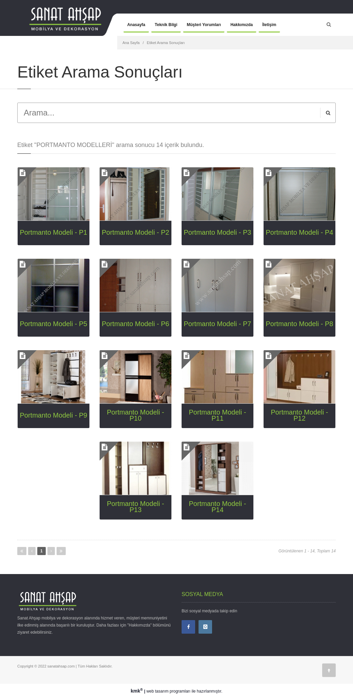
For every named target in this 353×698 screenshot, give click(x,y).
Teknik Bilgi (166, 24)
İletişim (269, 24)
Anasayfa (136, 24)
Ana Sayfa (131, 43)
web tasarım (157, 691)
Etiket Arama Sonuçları (166, 43)
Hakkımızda (241, 24)
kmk (137, 691)
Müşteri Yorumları (204, 24)
